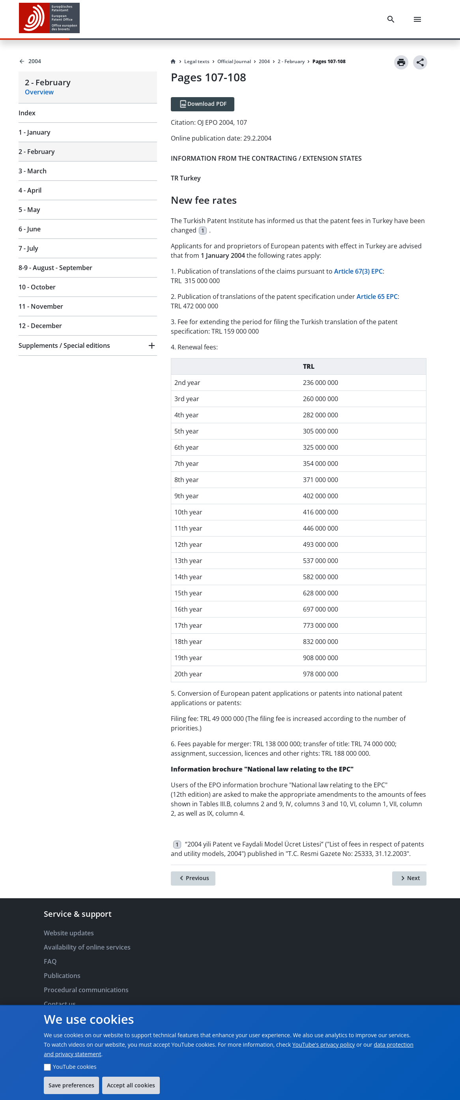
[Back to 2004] (88, 61)
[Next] (409, 878)
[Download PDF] (202, 104)
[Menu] (419, 19)
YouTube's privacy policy (323, 1044)
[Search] (392, 19)
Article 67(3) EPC (358, 271)
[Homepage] (173, 61)
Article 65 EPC (377, 296)
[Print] (401, 62)
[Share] (420, 62)
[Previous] (193, 878)
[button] (88, 345)
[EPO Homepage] (49, 19)
